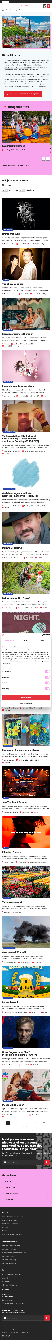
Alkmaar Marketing (9, 1260)
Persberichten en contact (11, 1274)
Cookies (4, 1332)
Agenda (8, 1181)
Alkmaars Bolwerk (8, 1256)
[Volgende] (48, 159)
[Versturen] (47, 1162)
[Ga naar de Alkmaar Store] (48, 6)
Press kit (5, 1278)
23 (26, 1127)
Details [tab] (26, 640)
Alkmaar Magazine (9, 1263)
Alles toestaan (26, 697)
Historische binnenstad (10, 1220)
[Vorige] (43, 159)
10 (44, 1123)
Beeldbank (6, 1282)
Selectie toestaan (26, 703)
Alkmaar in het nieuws (10, 1285)
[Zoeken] (44, 6)
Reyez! (16, 1329)
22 (22, 1127)
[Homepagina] (3, 10)
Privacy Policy (14, 1332)
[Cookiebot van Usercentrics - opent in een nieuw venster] (42, 635)
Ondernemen (18, 2)
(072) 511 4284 (7, 1300)
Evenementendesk (9, 1249)
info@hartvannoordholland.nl (13, 1304)
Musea (4, 1231)
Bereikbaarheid (11, 1193)
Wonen (12, 2)
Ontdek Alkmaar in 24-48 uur (13, 1234)
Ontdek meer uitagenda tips (16, 165)
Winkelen (5, 1227)
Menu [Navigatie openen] (4, 6)
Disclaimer (25, 1332)
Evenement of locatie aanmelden (14, 1253)
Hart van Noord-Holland (11, 1246)
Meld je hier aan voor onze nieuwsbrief (18, 67)
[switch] (5, 190)
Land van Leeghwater (10, 1224)
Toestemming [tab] (9, 640)
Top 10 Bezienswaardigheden (12, 1217)
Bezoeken (5, 2)
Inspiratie (9, 1199)
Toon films (30, 190)
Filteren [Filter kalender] (6, 185)
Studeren (25, 2)
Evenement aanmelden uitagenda (24, 94)
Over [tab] (42, 640)
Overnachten (10, 1187)
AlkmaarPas (13, 190)
